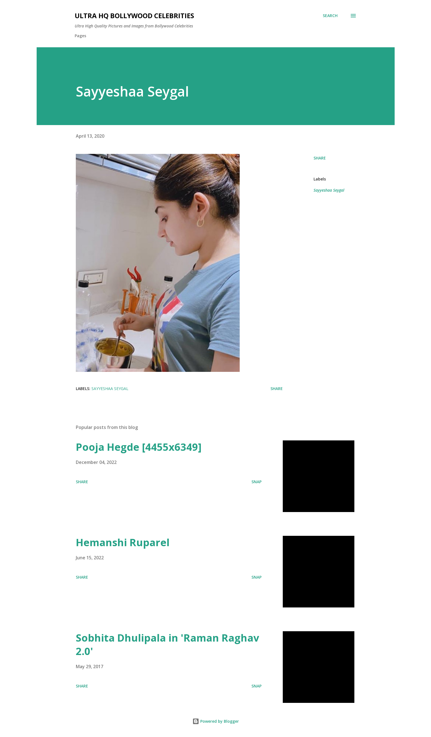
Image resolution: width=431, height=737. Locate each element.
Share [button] (320, 158)
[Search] (330, 15)
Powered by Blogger (215, 721)
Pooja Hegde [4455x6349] (139, 447)
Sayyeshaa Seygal (329, 190)
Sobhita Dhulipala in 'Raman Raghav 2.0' (167, 644)
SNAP (256, 481)
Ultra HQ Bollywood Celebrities (134, 15)
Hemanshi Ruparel (122, 542)
